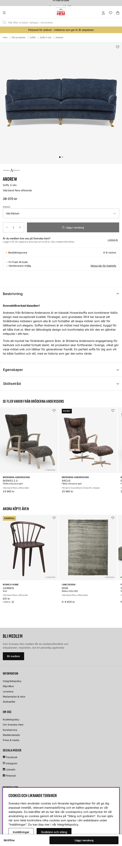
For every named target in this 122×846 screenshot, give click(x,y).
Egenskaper (13, 370)
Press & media (11, 740)
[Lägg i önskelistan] (117, 47)
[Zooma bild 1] (61, 103)
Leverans (8, 691)
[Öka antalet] (20, 227)
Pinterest (9, 775)
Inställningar (21, 832)
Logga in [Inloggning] (113, 240)
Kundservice (10, 729)
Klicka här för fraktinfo (103, 265)
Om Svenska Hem (13, 724)
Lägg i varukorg (84, 840)
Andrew (59, 37)
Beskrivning (13, 294)
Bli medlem (13, 656)
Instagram (11, 763)
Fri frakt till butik (61, 2)
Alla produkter (19, 37)
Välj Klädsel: (13, 213)
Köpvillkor (8, 686)
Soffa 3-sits (45, 37)
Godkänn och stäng (54, 832)
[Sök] (54, 22)
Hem (5, 37)
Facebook (11, 757)
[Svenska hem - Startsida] (61, 12)
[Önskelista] (111, 13)
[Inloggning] (103, 13)
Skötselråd (12, 384)
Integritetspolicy (12, 681)
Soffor (33, 37)
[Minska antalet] (7, 227)
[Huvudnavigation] (11, 13)
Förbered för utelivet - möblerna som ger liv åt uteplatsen (61, 29)
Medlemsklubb (11, 734)
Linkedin (10, 769)
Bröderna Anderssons (35, 312)
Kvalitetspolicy (11, 719)
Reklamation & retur (14, 696)
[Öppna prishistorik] (13, 602)
